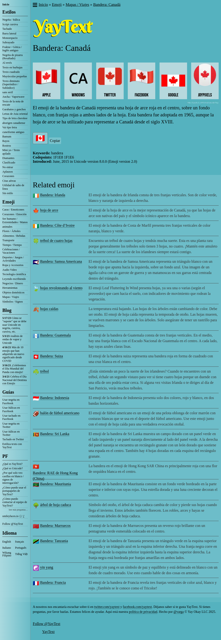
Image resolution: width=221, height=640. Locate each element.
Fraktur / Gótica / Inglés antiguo (12, 48)
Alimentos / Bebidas (13, 235)
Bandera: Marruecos (55, 526)
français (19, 541)
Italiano (6, 547)
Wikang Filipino (6, 554)
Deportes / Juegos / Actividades (13, 259)
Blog (6, 310)
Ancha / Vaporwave (13, 96)
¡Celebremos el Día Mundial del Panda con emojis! (14, 369)
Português (20, 547)
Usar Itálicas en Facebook (11, 409)
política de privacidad (143, 612)
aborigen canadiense (13, 123)
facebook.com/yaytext (137, 607)
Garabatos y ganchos (14, 109)
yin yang (46, 567)
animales (7, 226)
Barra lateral (9, 33)
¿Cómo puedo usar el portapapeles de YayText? (14, 491)
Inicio (5, 4)
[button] (35, 5)
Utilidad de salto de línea (13, 187)
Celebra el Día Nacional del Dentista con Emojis (14, 380)
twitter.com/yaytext (106, 607)
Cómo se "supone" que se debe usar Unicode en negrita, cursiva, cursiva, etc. (14, 324)
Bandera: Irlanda (52, 195)
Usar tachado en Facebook (11, 417)
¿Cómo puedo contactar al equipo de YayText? (14, 502)
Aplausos (7, 171)
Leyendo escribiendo (14, 279)
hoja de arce (49, 210)
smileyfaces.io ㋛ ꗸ (13, 516)
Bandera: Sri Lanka (54, 434)
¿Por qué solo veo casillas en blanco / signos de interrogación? (13, 478)
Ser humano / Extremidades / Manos (15, 220)
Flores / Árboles (11, 231)
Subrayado (8, 42)
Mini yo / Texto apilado (11, 151)
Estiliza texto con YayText (12, 445)
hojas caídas (49, 309)
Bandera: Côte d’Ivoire (57, 225)
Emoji (8, 201)
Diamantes (8, 158)
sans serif (7, 92)
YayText (48, 632)
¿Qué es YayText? (12, 464)
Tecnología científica (14, 274)
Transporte (8, 240)
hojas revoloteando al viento (61, 288)
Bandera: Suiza (51, 356)
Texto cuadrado (11, 72)
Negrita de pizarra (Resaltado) (12, 56)
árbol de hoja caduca (55, 505)
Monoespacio (10, 38)
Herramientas (10, 287)
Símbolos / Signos (12, 301)
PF (5, 456)
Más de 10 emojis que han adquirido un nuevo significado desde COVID (13, 354)
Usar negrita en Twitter (10, 425)
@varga (178, 612)
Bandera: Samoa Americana (61, 261)
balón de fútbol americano (59, 413)
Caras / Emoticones (13, 209)
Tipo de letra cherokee (14, 118)
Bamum (6, 136)
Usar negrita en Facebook (10, 401)
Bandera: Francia (53, 583)
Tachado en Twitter (13, 439)
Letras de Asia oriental (15, 113)
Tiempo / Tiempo (12, 245)
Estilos (9, 12)
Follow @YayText (12, 523)
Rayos (5, 141)
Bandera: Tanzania (54, 541)
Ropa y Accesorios (12, 265)
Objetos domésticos (13, 292)
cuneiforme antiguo (13, 132)
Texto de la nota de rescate (13, 103)
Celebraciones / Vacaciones (11, 251)
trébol (44, 371)
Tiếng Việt (21, 554)
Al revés (7, 62)
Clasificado (8, 162)
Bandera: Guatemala (55, 335)
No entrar (7, 167)
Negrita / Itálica (11, 19)
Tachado (7, 28)
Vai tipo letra (9, 127)
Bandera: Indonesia (54, 398)
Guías (8, 392)
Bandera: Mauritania (55, 484)
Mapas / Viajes (10, 297)
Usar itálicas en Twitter (11, 433)
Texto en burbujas (12, 67)
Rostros (6, 145)
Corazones (8, 176)
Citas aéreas (9, 180)
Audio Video (9, 269)
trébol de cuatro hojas (56, 241)
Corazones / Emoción (14, 214)
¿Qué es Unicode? (12, 468)
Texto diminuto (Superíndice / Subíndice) (11, 84)
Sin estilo (7, 193)
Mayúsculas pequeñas (14, 76)
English (6, 541)
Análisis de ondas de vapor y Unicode (12, 339)
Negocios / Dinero (12, 283)
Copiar (55, 141)
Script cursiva (10, 24)
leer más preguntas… (18, 509)
